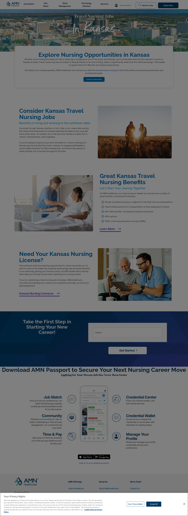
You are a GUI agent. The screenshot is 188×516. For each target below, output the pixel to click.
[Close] (184, 504)
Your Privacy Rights (135, 504)
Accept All (154, 504)
